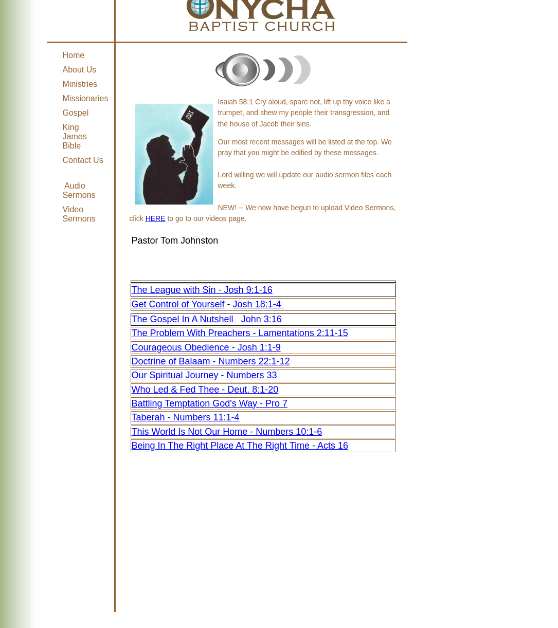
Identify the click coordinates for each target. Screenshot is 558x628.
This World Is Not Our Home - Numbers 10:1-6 (227, 432)
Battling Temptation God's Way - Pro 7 (210, 403)
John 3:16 (260, 319)
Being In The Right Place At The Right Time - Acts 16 (240, 445)
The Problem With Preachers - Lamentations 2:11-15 (240, 333)
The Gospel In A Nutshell (184, 319)
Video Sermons (79, 214)
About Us (80, 69)
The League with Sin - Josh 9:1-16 (202, 290)
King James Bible (75, 136)
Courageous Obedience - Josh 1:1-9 (206, 347)
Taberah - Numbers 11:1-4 (186, 417)
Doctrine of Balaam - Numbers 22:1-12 (211, 361)
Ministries (80, 84)
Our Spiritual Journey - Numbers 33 (204, 375)
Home (74, 55)
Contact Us (83, 160)
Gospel (76, 112)
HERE (156, 218)
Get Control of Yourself (178, 304)
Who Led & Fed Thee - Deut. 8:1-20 (205, 389)
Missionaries (86, 98)
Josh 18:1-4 (258, 304)
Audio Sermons (79, 190)
